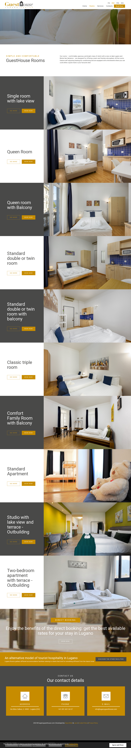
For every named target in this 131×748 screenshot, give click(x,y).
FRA (117, 3)
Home (85, 6)
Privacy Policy (93, 723)
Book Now (119, 6)
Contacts (109, 6)
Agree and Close (118, 745)
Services (100, 6)
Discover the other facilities (111, 659)
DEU (122, 3)
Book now (65, 641)
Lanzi (76, 723)
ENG (113, 3)
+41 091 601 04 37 (65, 709)
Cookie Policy (83, 723)
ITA (109, 3)
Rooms (92, 6)
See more (13, 111)
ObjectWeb (68, 723)
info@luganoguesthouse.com (106, 709)
